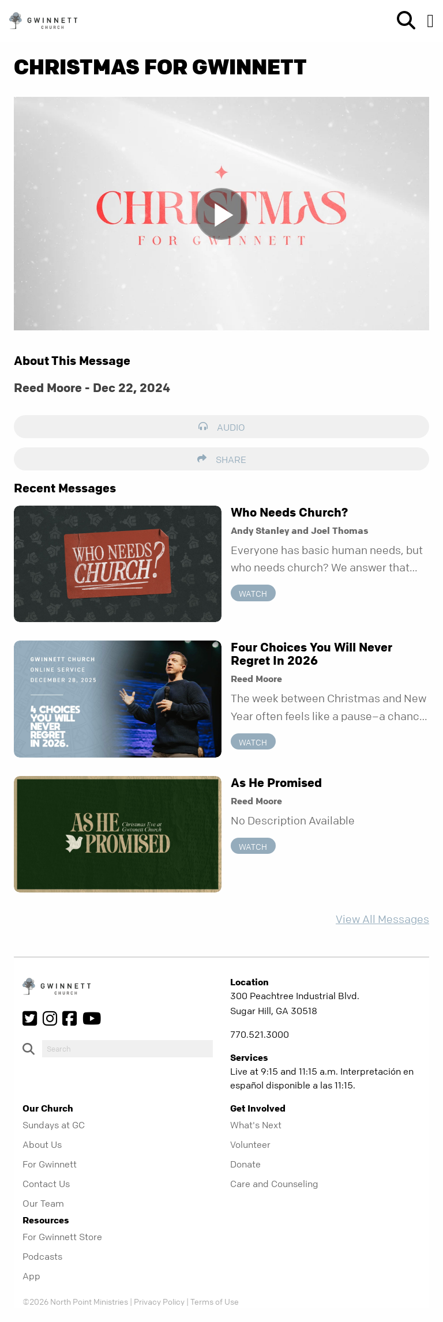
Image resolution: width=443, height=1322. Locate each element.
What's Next (255, 1125)
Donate (245, 1164)
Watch (253, 593)
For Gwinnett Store (62, 1236)
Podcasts (42, 1256)
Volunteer (250, 1144)
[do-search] (127, 1048)
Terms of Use (214, 1301)
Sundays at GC (53, 1125)
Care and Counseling (274, 1183)
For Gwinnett (49, 1164)
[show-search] (401, 21)
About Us (42, 1144)
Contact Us (46, 1183)
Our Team (43, 1203)
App (31, 1276)
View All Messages (382, 919)
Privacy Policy (159, 1301)
